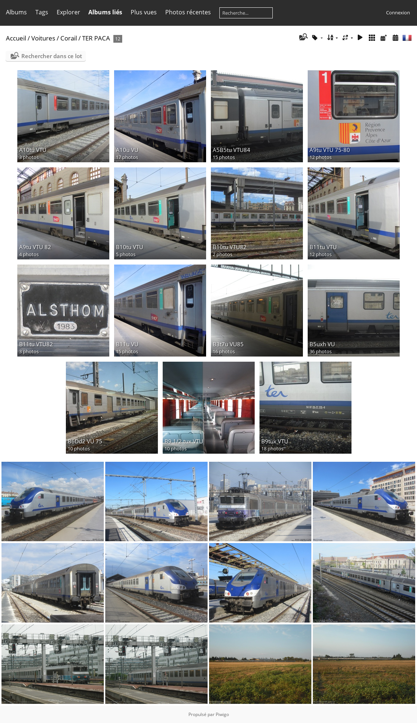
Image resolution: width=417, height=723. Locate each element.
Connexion (398, 12)
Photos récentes (188, 12)
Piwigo (222, 714)
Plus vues (144, 12)
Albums (16, 12)
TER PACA (96, 38)
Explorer (68, 12)
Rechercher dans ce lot (51, 56)
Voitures (43, 38)
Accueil (16, 38)
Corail (68, 38)
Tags (41, 12)
